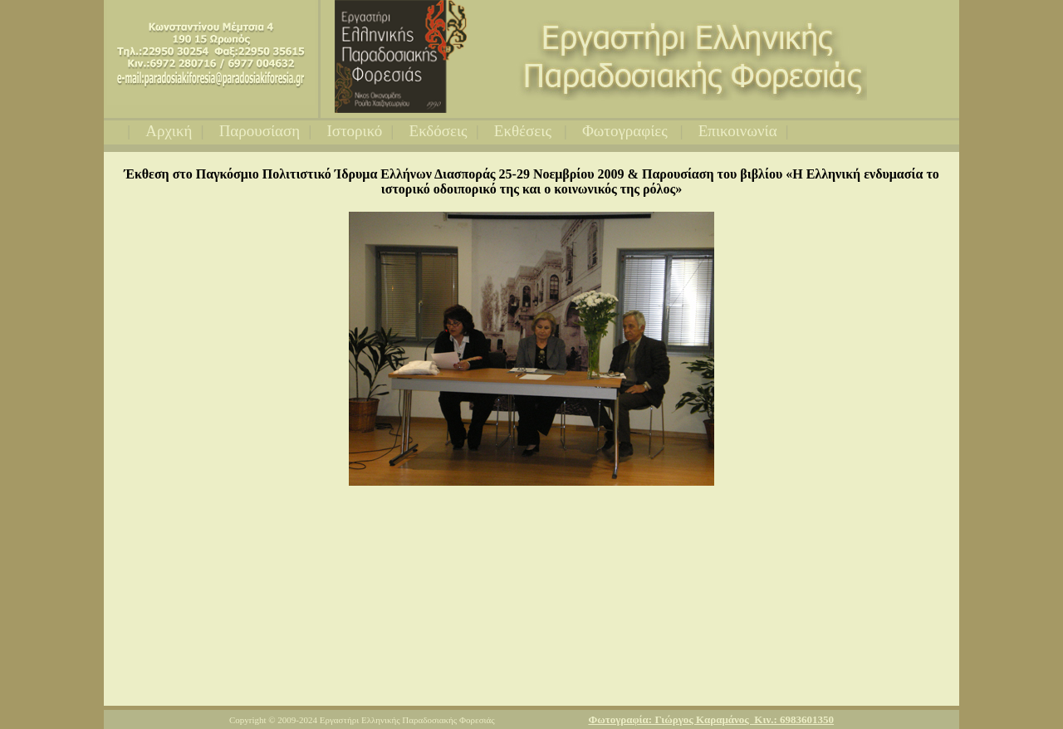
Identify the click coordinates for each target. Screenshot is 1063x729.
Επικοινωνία (737, 130)
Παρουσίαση (260, 130)
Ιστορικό (354, 130)
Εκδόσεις (438, 130)
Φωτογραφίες (627, 130)
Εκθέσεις (525, 130)
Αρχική (168, 130)
